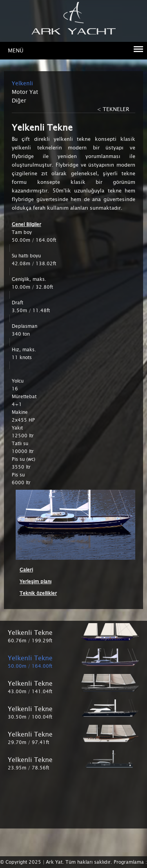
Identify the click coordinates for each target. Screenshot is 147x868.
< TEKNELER (113, 109)
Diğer (19, 100)
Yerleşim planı (35, 582)
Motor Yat (25, 92)
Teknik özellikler (38, 593)
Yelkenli (22, 83)
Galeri (26, 570)
